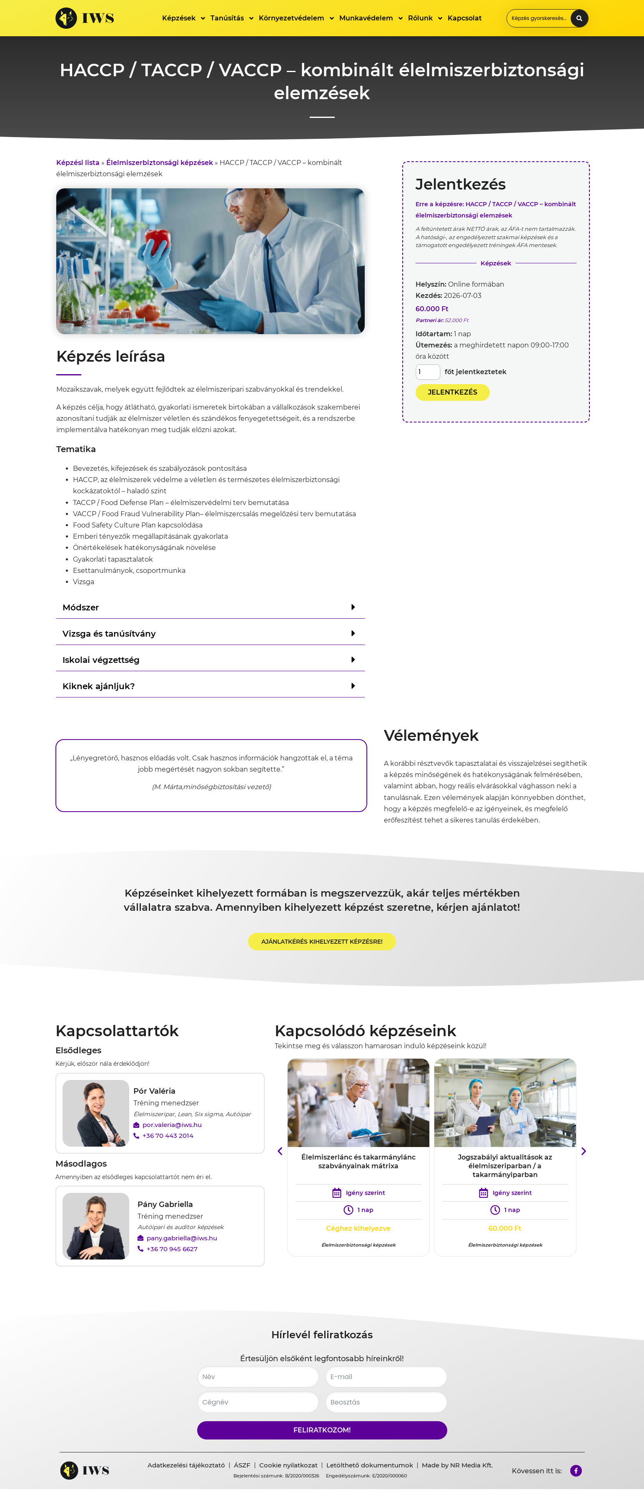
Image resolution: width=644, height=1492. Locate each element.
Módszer (81, 607)
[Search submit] (579, 18)
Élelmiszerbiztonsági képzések (159, 163)
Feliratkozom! (322, 1433)
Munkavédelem (371, 18)
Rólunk (426, 18)
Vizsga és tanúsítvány (109, 634)
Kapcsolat (465, 18)
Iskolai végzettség (101, 660)
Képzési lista (78, 163)
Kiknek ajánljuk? (99, 686)
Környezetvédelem (297, 18)
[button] (210, 607)
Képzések (184, 18)
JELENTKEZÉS (452, 392)
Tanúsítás (232, 18)
